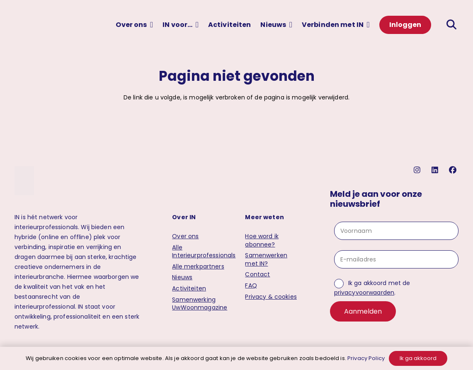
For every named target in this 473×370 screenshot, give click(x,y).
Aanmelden (363, 311)
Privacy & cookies (270, 297)
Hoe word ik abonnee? (262, 240)
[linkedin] (436, 170)
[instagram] (418, 170)
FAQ (251, 285)
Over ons (185, 236)
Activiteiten (189, 288)
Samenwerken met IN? (266, 259)
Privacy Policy (366, 358)
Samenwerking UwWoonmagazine (199, 303)
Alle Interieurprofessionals (203, 251)
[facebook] (453, 170)
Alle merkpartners (198, 266)
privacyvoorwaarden (364, 292)
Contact (257, 274)
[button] (150, 25)
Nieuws (182, 277)
